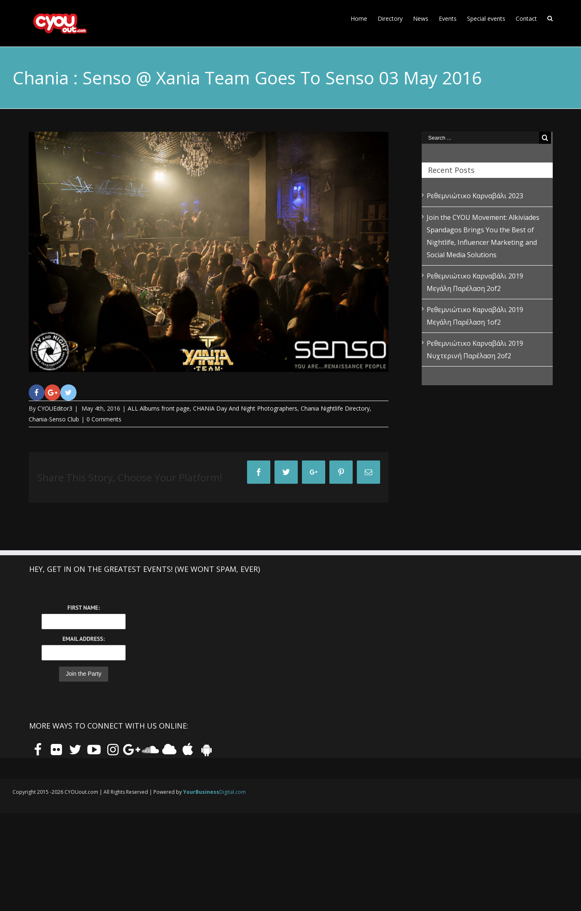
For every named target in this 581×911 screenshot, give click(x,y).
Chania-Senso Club (54, 419)
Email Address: (83, 639)
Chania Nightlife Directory (335, 408)
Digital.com (214, 791)
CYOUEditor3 (54, 408)
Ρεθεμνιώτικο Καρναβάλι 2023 (475, 195)
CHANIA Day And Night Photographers (245, 408)
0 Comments (104, 419)
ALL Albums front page (159, 408)
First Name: (83, 607)
